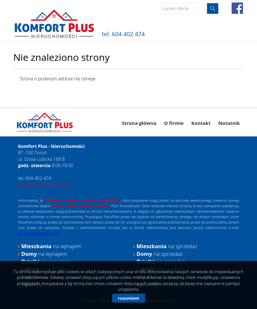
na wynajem (51, 246)
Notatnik (229, 123)
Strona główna (139, 123)
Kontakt (201, 123)
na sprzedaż (167, 246)
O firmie (173, 123)
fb (237, 8)
